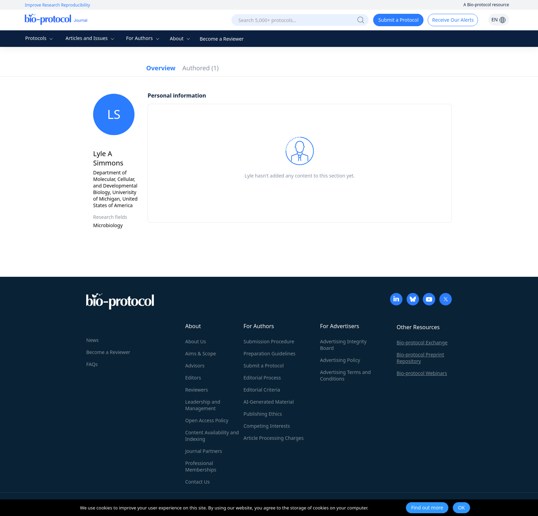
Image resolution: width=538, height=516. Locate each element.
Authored (200, 68)
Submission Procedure (268, 341)
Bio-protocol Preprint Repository (420, 357)
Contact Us (197, 481)
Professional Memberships (200, 466)
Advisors (195, 365)
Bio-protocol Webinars (422, 373)
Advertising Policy (340, 360)
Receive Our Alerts (453, 20)
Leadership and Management (202, 405)
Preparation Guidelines (269, 353)
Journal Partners (203, 451)
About (180, 38)
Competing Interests (266, 426)
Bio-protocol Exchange (422, 342)
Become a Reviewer (222, 39)
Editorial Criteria (261, 389)
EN (498, 19)
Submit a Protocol (398, 20)
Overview (161, 68)
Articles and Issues (91, 38)
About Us (195, 341)
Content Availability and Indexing (212, 435)
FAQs (92, 364)
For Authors (143, 38)
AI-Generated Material (268, 401)
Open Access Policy (206, 420)
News (92, 340)
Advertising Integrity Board (343, 344)
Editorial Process (262, 377)
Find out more (427, 507)
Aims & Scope (200, 353)
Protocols (39, 38)
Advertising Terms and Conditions (345, 375)
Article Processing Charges (273, 438)
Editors (193, 377)
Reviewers (196, 389)
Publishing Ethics (262, 414)
